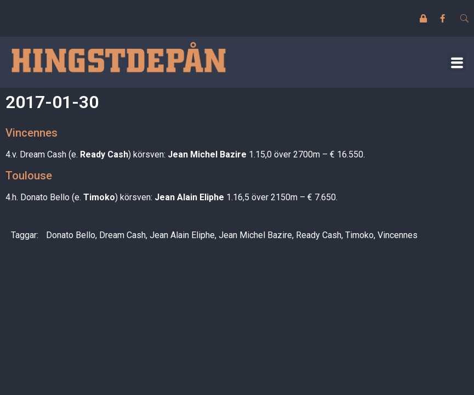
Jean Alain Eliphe (182, 235)
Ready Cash (318, 235)
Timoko (359, 235)
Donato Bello (70, 235)
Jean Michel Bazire (255, 235)
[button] (457, 62)
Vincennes (398, 235)
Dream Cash (122, 235)
